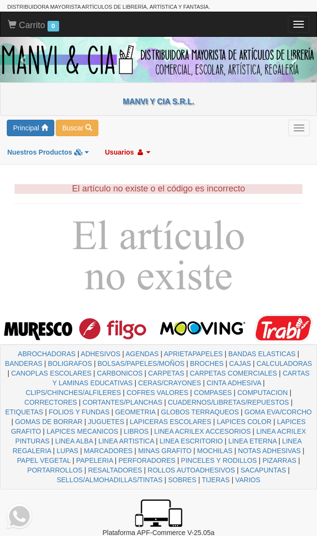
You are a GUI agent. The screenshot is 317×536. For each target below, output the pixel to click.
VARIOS (247, 480)
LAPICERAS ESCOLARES (170, 422)
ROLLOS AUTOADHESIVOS (191, 470)
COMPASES (213, 392)
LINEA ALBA (74, 441)
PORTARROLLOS (54, 470)
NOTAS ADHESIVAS (269, 451)
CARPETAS (166, 373)
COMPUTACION (263, 392)
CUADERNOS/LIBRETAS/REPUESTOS (228, 402)
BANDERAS (23, 363)
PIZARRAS (279, 460)
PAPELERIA (94, 460)
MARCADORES (108, 451)
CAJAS (240, 363)
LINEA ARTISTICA (126, 441)
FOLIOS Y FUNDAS (79, 412)
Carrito (33, 26)
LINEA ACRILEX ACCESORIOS (202, 431)
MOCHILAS (215, 451)
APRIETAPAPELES (193, 354)
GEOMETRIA (135, 412)
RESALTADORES (115, 470)
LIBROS (136, 431)
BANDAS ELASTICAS (262, 354)
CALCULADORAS (284, 363)
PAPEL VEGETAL (44, 460)
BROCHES (206, 363)
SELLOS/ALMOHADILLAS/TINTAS (109, 480)
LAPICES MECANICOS (82, 431)
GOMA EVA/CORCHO (278, 412)
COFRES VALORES (157, 392)
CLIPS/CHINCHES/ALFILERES (73, 392)
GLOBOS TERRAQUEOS (200, 412)
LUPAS (68, 451)
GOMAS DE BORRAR (48, 422)
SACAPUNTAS (263, 470)
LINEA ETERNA (252, 441)
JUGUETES (106, 422)
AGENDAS (142, 354)
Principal (30, 128)
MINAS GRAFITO (164, 451)
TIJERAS (216, 480)
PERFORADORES (146, 460)
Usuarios (127, 152)
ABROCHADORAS (47, 354)
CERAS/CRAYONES (169, 383)
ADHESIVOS (101, 354)
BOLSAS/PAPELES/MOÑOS (140, 363)
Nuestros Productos (48, 152)
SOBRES (182, 480)
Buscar (77, 128)
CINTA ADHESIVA (233, 383)
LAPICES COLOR (244, 422)
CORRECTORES (50, 402)
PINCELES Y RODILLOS (219, 460)
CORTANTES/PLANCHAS (122, 402)
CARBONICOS (120, 373)
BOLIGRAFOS (70, 363)
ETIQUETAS (24, 412)
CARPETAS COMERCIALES (233, 373)
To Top (299, 518)
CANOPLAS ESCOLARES (51, 373)
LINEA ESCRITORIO (190, 441)
